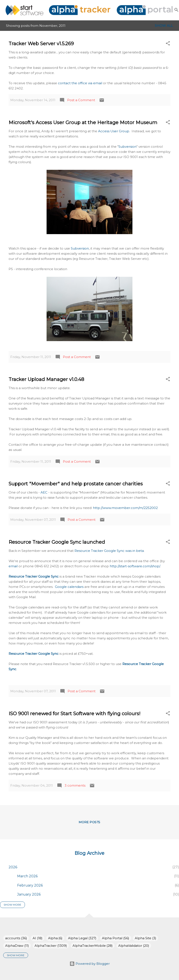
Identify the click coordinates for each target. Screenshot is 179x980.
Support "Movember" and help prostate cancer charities (76, 484)
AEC (44, 492)
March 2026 (27, 876)
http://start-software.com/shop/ (135, 566)
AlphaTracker (51, 946)
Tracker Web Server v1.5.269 (41, 44)
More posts (89, 822)
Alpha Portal (115, 938)
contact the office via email (80, 83)
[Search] (176, 10)
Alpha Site (145, 938)
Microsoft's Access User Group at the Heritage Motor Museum (83, 122)
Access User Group (113, 131)
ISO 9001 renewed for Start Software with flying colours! (74, 714)
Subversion (127, 147)
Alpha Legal (82, 938)
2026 (13, 867)
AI (37, 938)
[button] (167, 44)
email (13, 566)
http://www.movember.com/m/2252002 (125, 508)
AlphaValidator (133, 946)
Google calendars (69, 587)
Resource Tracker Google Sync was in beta (109, 551)
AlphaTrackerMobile (93, 946)
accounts (16, 938)
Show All (164, 26)
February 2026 (30, 885)
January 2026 (29, 894)
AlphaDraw (17, 946)
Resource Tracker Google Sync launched (57, 542)
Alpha (55, 938)
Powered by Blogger (90, 964)
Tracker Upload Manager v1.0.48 (46, 379)
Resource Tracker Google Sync (34, 576)
